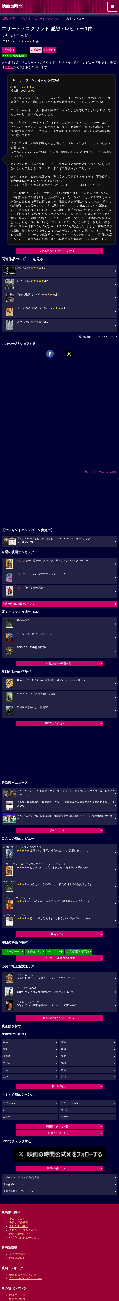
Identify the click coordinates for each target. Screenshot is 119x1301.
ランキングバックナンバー (25, 1278)
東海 (63, 1049)
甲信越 (7, 1063)
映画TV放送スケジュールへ (58, 1018)
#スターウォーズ (11, 951)
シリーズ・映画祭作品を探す (58, 958)
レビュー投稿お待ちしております (58, 250)
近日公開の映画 (18, 1226)
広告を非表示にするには (100, 471)
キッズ (65, 1110)
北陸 (63, 1063)
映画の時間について (58, 1168)
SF (4, 1110)
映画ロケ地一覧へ (58, 1133)
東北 (63, 1056)
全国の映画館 (17, 1254)
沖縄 (63, 1076)
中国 (5, 1070)
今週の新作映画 (18, 1222)
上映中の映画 (17, 1218)
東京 (5, 1042)
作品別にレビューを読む (24, 1237)
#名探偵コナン (34, 951)
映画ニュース (17, 1295)
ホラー (65, 1116)
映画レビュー (58, 934)
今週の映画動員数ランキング (18, 603)
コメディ (8, 1116)
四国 (63, 1070)
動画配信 (48, 49)
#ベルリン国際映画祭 (14, 55)
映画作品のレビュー (21, 1233)
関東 (63, 1042)
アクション (9, 41)
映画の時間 (8, 18)
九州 (5, 1076)
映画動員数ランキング (22, 1274)
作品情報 (24, 18)
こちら (9, 67)
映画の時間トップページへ (18, 1191)
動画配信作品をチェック (58, 723)
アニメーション (70, 1103)
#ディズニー (54, 951)
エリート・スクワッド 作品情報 (21, 1177)
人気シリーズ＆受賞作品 (24, 1230)
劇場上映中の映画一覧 (58, 663)
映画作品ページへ (13, 1184)
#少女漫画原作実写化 (77, 951)
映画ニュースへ (58, 830)
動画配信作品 (17, 1298)
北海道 (7, 1056)
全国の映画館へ (58, 1086)
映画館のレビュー (20, 1258)
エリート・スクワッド (47, 18)
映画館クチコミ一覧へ (58, 1126)
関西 (5, 1049)
